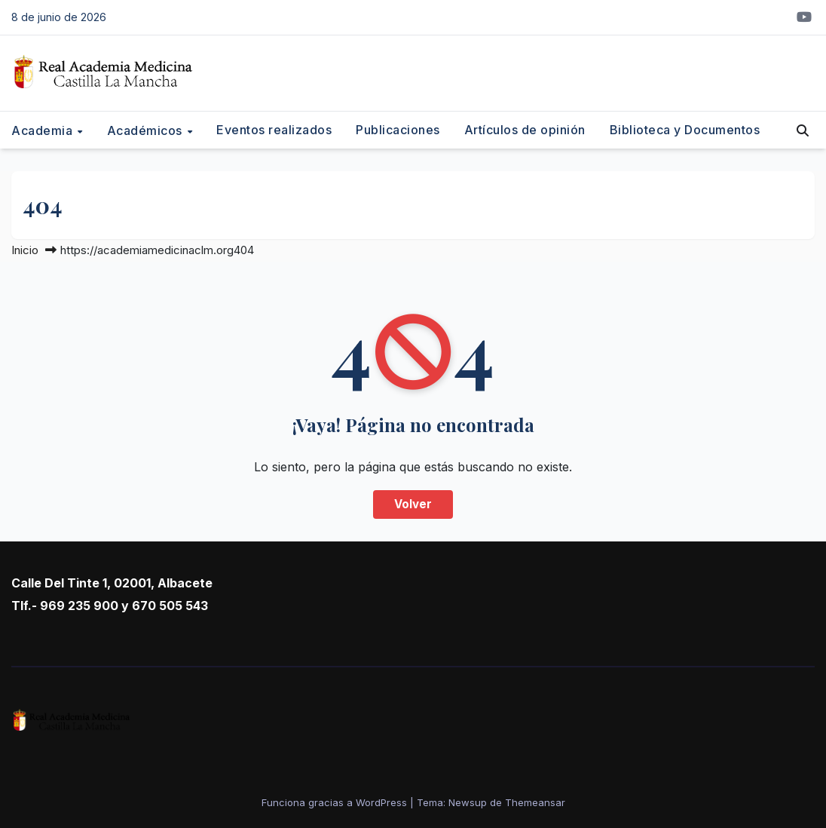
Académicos (146, 130)
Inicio (24, 250)
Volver (413, 504)
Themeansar (535, 802)
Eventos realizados (274, 129)
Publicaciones (398, 129)
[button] (803, 130)
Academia (43, 130)
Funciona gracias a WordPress (336, 802)
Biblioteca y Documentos (685, 129)
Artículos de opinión (525, 129)
